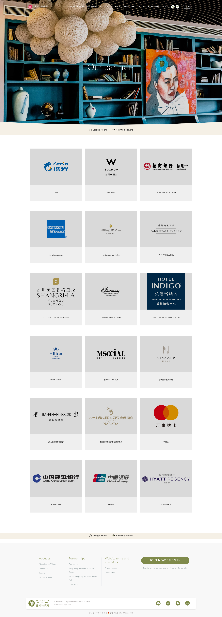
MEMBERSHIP (129, 7)
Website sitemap (45, 578)
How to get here (123, 130)
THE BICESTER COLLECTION (157, 7)
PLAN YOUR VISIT (113, 7)
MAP (101, 7)
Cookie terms (110, 573)
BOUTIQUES (92, 7)
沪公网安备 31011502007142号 (121, 613)
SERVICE (141, 7)
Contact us (43, 569)
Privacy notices (111, 568)
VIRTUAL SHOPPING (76, 7)
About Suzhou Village (47, 564)
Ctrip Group (73, 585)
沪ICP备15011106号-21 (97, 613)
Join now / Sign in (165, 560)
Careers (42, 573)
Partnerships (73, 564)
